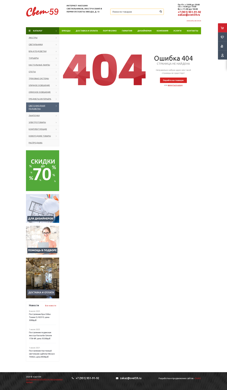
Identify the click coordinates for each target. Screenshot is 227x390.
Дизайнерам (144, 31)
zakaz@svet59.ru (189, 14)
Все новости (50, 306)
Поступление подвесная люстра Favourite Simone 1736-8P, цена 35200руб (40, 335)
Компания (162, 31)
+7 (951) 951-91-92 (189, 12)
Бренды (66, 31)
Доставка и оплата (87, 31)
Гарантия (127, 31)
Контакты (192, 31)
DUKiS (198, 378)
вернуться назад (175, 85)
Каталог (38, 31)
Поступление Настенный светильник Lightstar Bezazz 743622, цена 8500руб (42, 354)
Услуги (177, 31)
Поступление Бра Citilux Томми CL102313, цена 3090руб (40, 317)
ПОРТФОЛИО (110, 31)
